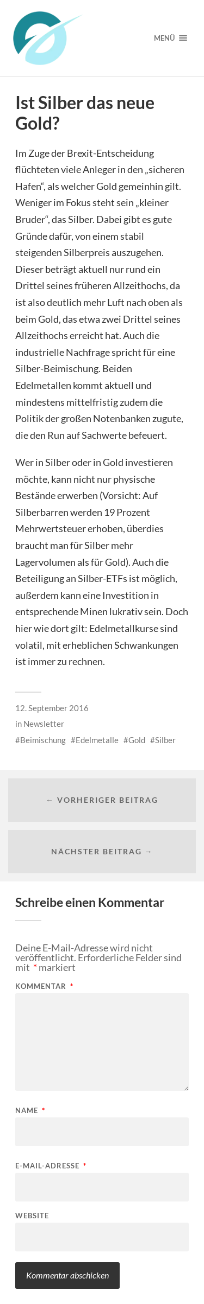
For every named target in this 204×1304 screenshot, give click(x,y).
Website (32, 1215)
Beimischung (43, 740)
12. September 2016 (52, 708)
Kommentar (44, 986)
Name (30, 1110)
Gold (136, 740)
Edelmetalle (97, 740)
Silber (165, 740)
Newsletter (43, 723)
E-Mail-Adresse (50, 1165)
